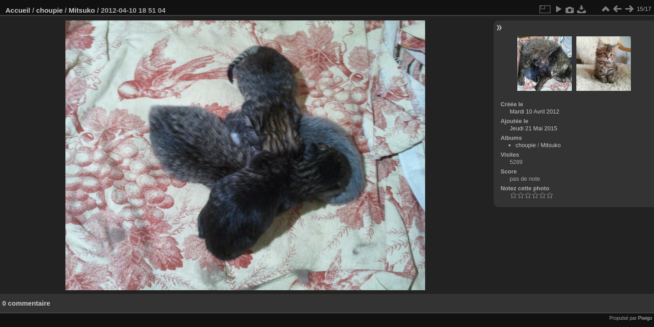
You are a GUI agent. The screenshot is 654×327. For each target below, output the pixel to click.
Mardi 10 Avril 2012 (534, 111)
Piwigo (645, 318)
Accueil (17, 10)
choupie (49, 10)
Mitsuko (82, 10)
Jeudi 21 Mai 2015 (533, 128)
